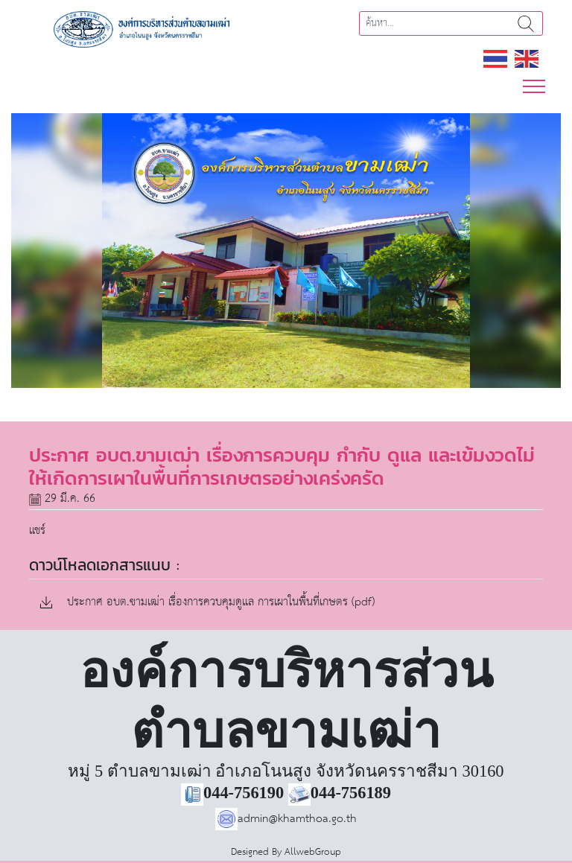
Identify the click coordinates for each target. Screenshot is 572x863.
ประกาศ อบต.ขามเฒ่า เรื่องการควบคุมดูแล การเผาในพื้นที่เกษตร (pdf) (207, 603)
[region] (286, 250)
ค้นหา (525, 23)
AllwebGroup (313, 852)
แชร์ (37, 530)
